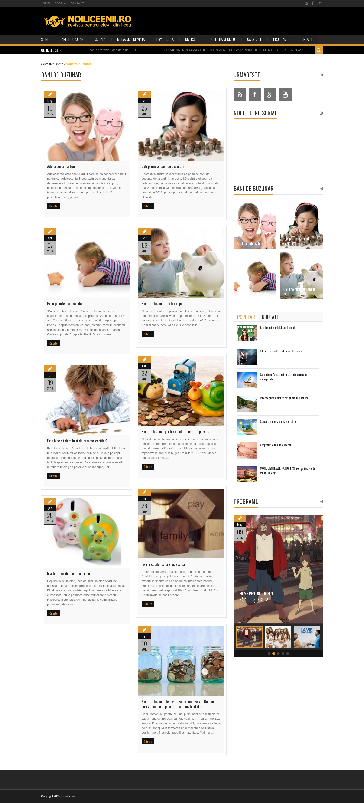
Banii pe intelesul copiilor (65, 303)
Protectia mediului (222, 39)
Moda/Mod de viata (131, 39)
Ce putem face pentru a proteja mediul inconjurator (283, 376)
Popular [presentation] (246, 317)
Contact (77, 3)
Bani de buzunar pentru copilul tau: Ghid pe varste (177, 431)
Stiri (46, 3)
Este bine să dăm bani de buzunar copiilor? (77, 441)
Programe (280, 39)
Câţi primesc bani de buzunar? (163, 166)
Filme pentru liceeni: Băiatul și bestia (262, 596)
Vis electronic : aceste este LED (117, 50)
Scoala (60, 3)
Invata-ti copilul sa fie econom (68, 573)
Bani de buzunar (71, 39)
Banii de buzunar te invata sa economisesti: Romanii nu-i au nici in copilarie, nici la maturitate (179, 704)
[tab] (246, 316)
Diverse (190, 39)
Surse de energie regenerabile (278, 421)
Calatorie (254, 39)
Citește (53, 206)
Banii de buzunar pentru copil (162, 303)
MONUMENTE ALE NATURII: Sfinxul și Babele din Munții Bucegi (288, 470)
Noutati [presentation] (270, 317)
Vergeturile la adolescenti (275, 444)
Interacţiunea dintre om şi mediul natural (284, 397)
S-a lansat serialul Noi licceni (277, 327)
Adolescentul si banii (62, 166)
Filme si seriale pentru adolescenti (281, 350)
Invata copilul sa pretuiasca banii (165, 564)
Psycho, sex (165, 39)
